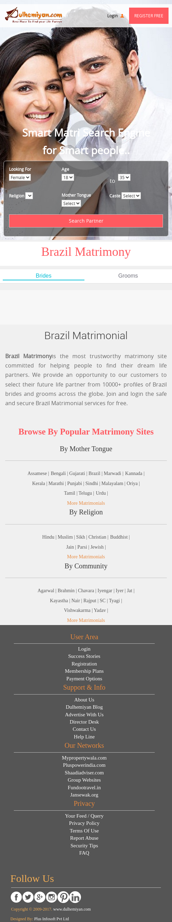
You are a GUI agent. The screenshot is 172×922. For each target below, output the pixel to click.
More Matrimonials (86, 503)
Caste (114, 195)
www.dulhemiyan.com (71, 909)
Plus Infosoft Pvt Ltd (51, 918)
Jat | (131, 590)
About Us (84, 699)
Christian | (99, 537)
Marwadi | (114, 473)
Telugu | (86, 493)
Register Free (148, 15)
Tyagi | (115, 600)
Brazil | (96, 473)
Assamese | (38, 473)
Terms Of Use (84, 830)
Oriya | (133, 483)
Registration (84, 664)
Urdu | (102, 493)
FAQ (84, 853)
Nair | (77, 600)
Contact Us (84, 729)
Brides (43, 276)
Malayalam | (114, 483)
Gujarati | (79, 473)
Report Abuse (84, 838)
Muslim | (67, 537)
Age (65, 169)
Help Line (84, 736)
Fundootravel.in (84, 787)
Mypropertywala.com (84, 758)
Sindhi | (93, 483)
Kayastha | (60, 600)
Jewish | (98, 547)
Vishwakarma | (79, 610)
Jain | (71, 547)
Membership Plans (84, 671)
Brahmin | (68, 590)
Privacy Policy (84, 823)
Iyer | (121, 590)
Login (115, 15)
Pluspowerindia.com (84, 765)
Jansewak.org (84, 795)
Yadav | (101, 610)
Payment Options (84, 678)
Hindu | (50, 537)
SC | (104, 600)
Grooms (128, 276)
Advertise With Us (84, 714)
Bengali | (60, 473)
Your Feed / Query (84, 816)
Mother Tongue (75, 195)
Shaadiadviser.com (84, 772)
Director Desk (84, 722)
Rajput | (91, 600)
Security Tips (84, 845)
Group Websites (84, 780)
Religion (16, 195)
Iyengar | (107, 590)
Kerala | (40, 483)
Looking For (20, 169)
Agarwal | (47, 590)
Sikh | (82, 537)
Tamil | (71, 493)
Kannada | (135, 473)
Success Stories (84, 656)
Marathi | (57, 483)
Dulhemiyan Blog (84, 707)
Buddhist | (120, 537)
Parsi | (84, 547)
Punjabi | (76, 483)
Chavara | (87, 590)
